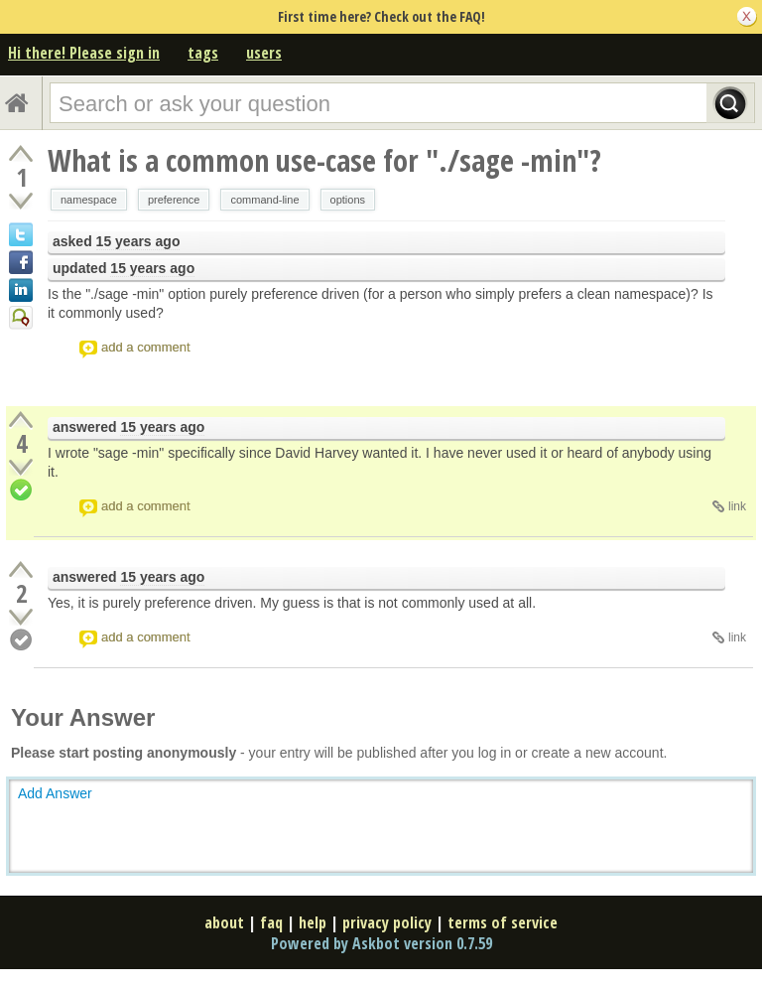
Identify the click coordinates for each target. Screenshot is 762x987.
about (224, 922)
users (264, 53)
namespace (89, 200)
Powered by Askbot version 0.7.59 (381, 943)
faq (271, 922)
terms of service (502, 922)
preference (174, 200)
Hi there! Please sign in (84, 53)
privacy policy (387, 922)
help (312, 922)
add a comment (145, 347)
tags (203, 53)
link (737, 506)
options (347, 200)
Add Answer (55, 793)
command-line (264, 200)
